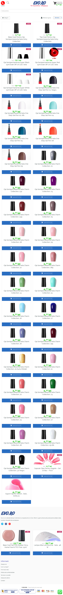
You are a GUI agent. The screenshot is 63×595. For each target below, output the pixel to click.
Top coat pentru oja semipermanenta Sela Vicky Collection (47, 39)
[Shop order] (57, 18)
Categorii (5, 17)
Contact (3, 580)
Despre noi (4, 564)
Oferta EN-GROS (5, 578)
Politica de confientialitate (7, 572)
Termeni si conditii (5, 575)
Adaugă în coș (17, 45)
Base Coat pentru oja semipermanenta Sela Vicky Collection (16, 39)
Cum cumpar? (5, 567)
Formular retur (5, 569)
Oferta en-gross (46, 17)
